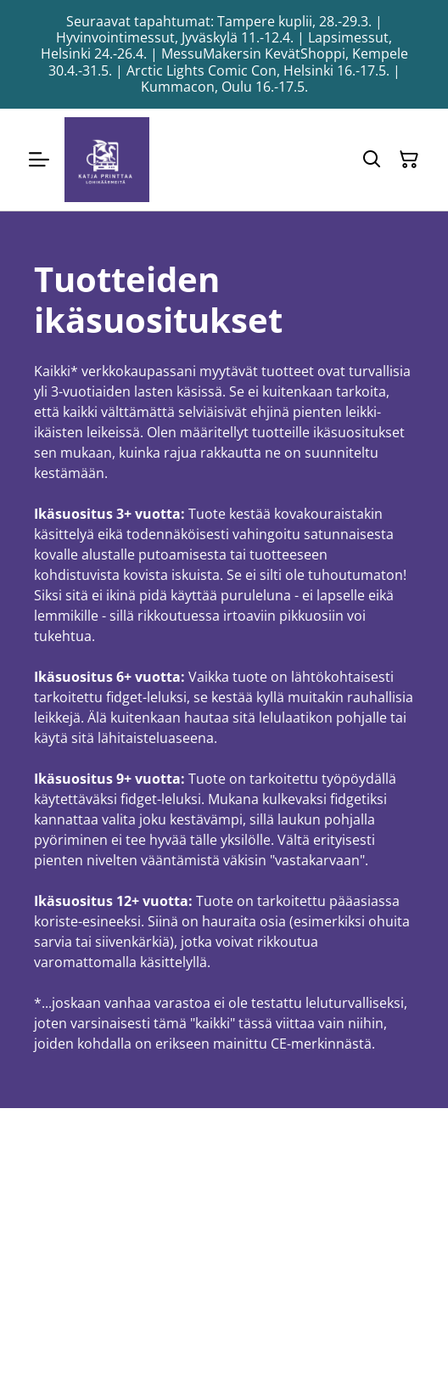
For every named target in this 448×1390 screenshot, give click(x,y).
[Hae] (371, 159)
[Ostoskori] (409, 159)
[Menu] (39, 159)
